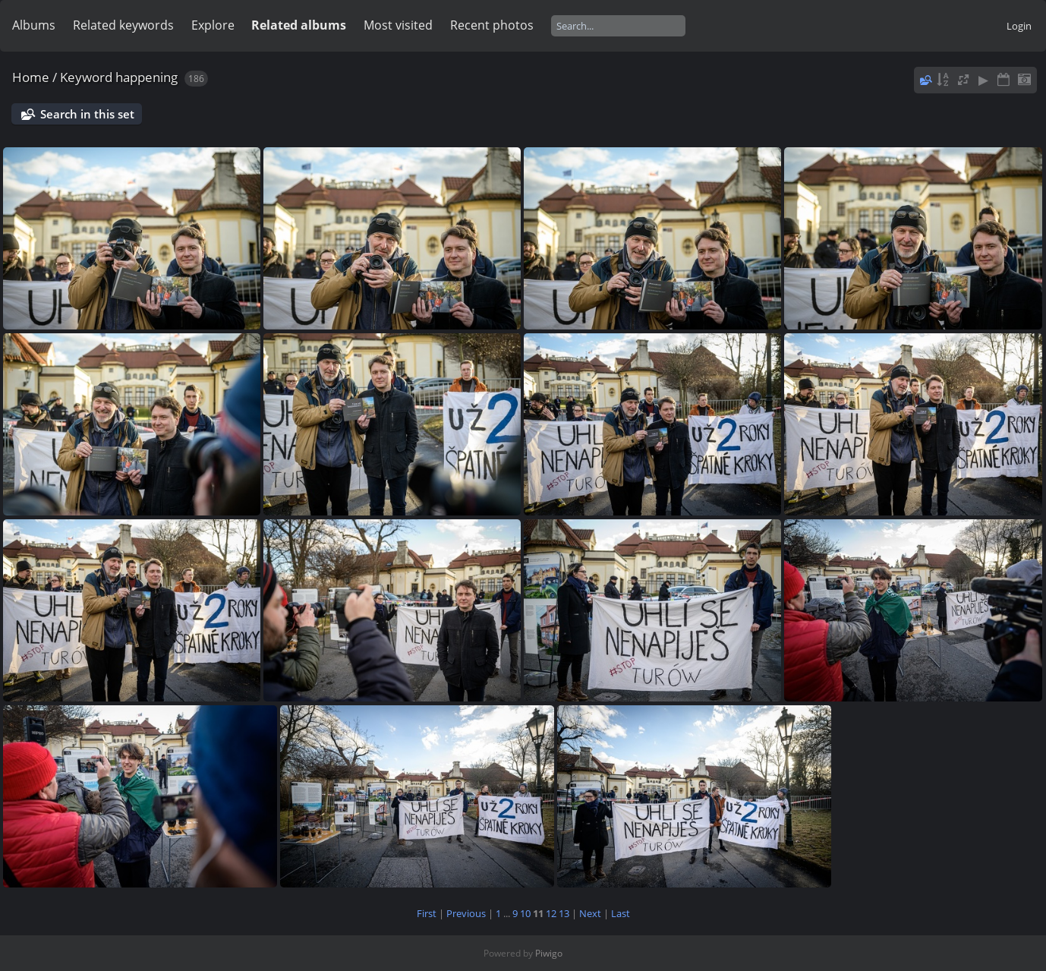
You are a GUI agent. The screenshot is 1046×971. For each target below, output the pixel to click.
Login (1019, 26)
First (426, 913)
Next (590, 913)
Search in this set (87, 113)
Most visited (398, 25)
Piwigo (548, 953)
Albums (33, 25)
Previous (466, 913)
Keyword (86, 77)
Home (30, 77)
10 (525, 913)
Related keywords (123, 25)
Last (620, 913)
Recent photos (492, 25)
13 (564, 913)
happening (146, 77)
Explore (213, 25)
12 (551, 913)
